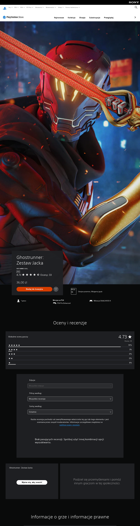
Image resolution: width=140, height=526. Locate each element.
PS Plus (29, 7)
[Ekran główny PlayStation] (4, 7)
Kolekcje (57, 15)
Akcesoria (38, 7)
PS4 (21, 7)
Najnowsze (45, 15)
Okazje (68, 15)
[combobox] (70, 383)
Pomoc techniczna (71, 7)
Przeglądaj (94, 15)
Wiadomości (50, 7)
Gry (9, 7)
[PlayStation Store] (14, 14)
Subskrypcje (80, 15)
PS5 (15, 7)
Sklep (60, 7)
